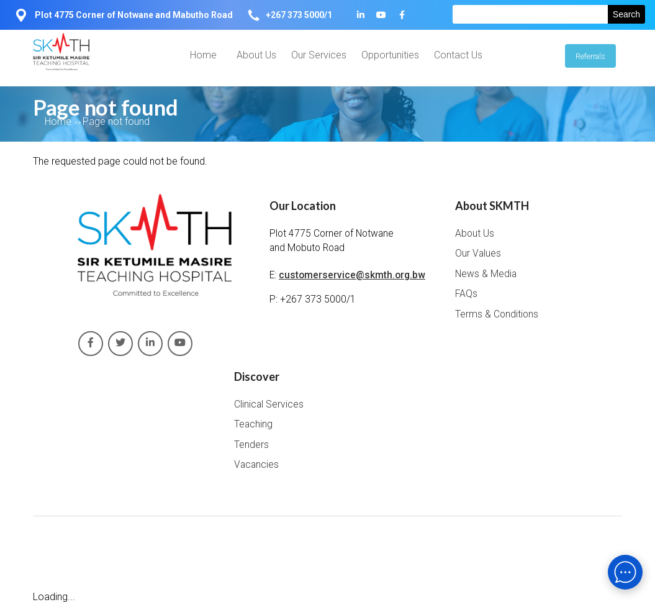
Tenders (251, 444)
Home (203, 55)
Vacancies (256, 464)
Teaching (253, 424)
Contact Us (458, 55)
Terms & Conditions (496, 314)
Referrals (590, 56)
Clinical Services (269, 404)
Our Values (478, 253)
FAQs (466, 293)
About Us (256, 55)
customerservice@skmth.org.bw (352, 275)
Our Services (318, 55)
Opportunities (390, 55)
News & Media (486, 274)
